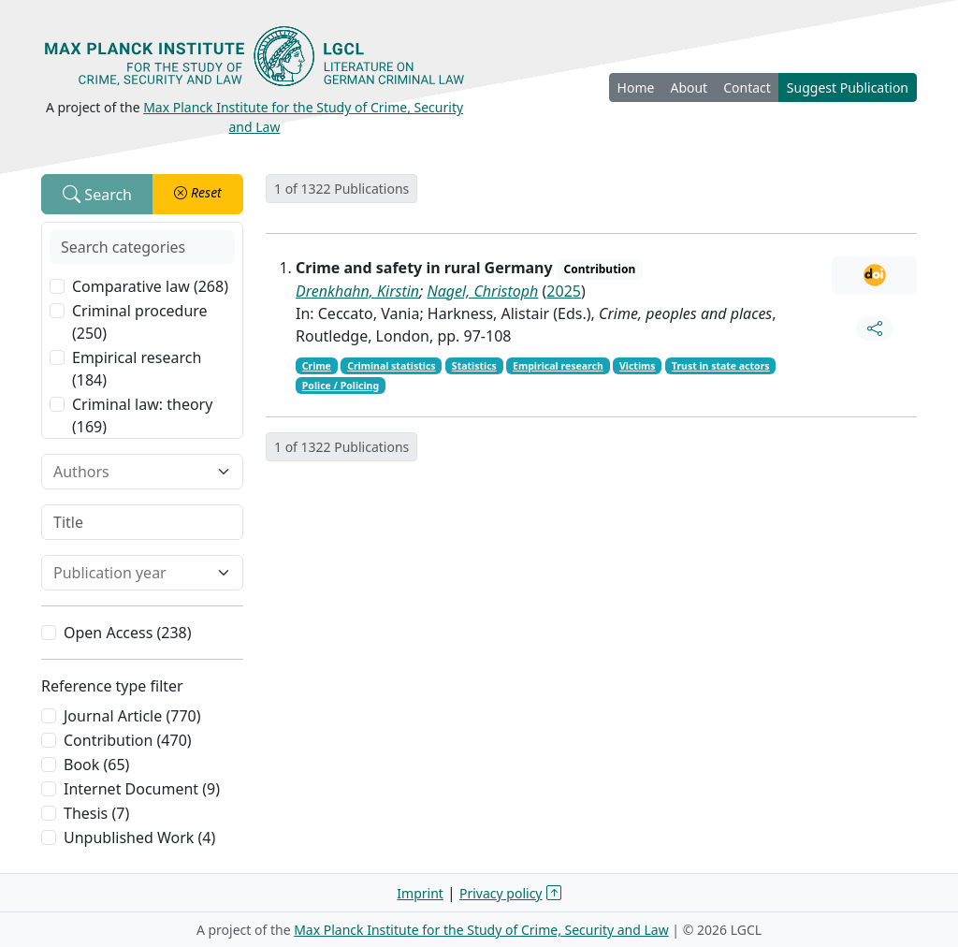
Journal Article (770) (132, 716)
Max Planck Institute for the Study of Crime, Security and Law (481, 930)
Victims (637, 365)
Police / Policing (340, 385)
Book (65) (96, 764)
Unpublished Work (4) (139, 837)
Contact (747, 87)
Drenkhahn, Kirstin (357, 291)
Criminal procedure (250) (140, 321)
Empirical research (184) (136, 368)
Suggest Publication (847, 87)
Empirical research (558, 365)
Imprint (420, 893)
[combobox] (131, 471)
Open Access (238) (128, 632)
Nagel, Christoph (482, 291)
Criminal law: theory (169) (142, 415)
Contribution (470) (128, 740)
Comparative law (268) (150, 286)
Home (636, 87)
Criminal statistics (391, 365)
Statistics (474, 365)
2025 (563, 291)
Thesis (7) (96, 813)
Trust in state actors (721, 365)
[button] (197, 194)
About (688, 87)
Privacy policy (501, 893)
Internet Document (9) (142, 789)
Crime (316, 365)
